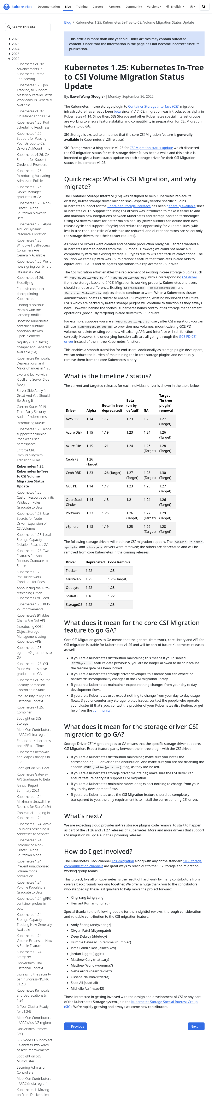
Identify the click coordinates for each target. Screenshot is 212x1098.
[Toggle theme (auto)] (192, 7)
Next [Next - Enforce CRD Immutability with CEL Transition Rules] (196, 1026)
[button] (175, 6)
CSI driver (189, 277)
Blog (67, 22)
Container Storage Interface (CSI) (153, 106)
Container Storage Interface (129, 206)
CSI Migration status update (151, 148)
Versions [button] (153, 6)
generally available (181, 206)
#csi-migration (123, 861)
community (101, 710)
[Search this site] (205, 7)
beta (117, 111)
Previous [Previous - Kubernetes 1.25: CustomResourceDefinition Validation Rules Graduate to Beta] (75, 1026)
